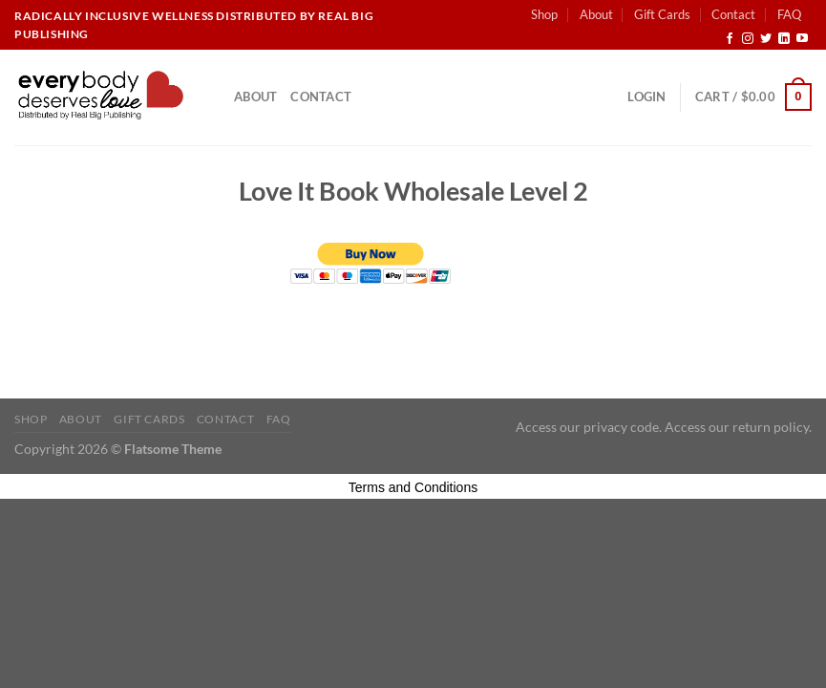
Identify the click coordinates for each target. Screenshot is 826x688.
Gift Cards (662, 14)
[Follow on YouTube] (802, 39)
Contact (733, 14)
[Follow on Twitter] (766, 39)
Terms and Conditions (413, 487)
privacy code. (622, 427)
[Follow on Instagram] (747, 39)
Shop (544, 14)
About (596, 14)
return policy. (772, 427)
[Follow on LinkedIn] (784, 39)
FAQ (789, 14)
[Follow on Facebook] (729, 39)
